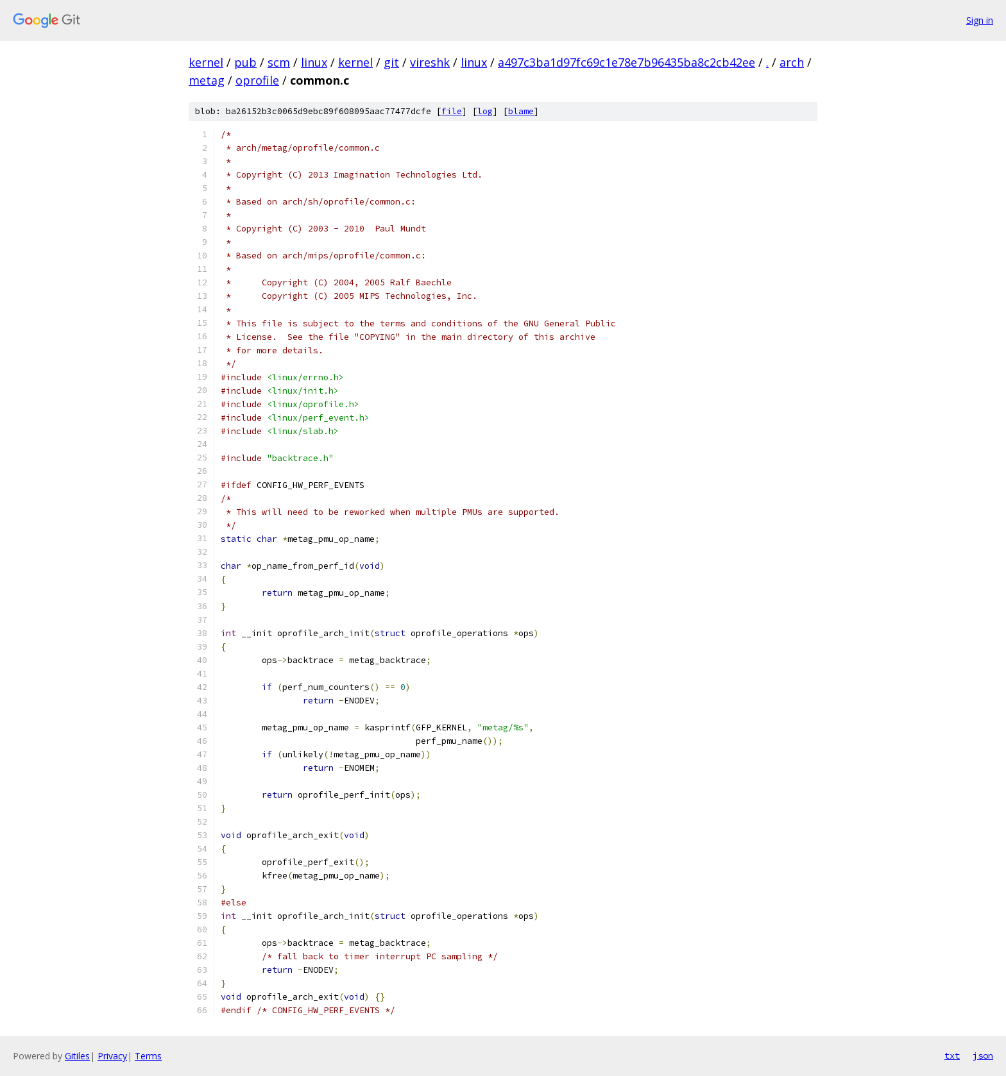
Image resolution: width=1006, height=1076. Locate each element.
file (451, 111)
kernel (206, 62)
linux (314, 62)
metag (207, 80)
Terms (148, 1056)
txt (952, 1055)
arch (792, 62)
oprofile (257, 80)
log (485, 111)
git (391, 62)
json (983, 1055)
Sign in (979, 20)
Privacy (112, 1056)
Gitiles (77, 1056)
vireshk (430, 62)
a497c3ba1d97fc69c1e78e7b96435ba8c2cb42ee (626, 62)
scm (279, 62)
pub (245, 62)
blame (521, 111)
